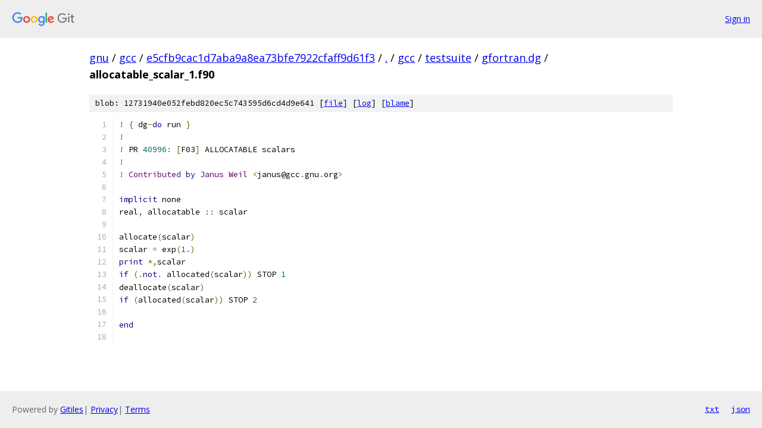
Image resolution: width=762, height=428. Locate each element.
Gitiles (71, 409)
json (740, 409)
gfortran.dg (511, 58)
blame (398, 103)
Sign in (737, 18)
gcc (127, 58)
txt (712, 409)
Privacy (104, 409)
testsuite (448, 58)
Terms (137, 409)
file (333, 103)
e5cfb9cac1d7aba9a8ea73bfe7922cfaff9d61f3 (260, 58)
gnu (99, 58)
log (364, 103)
